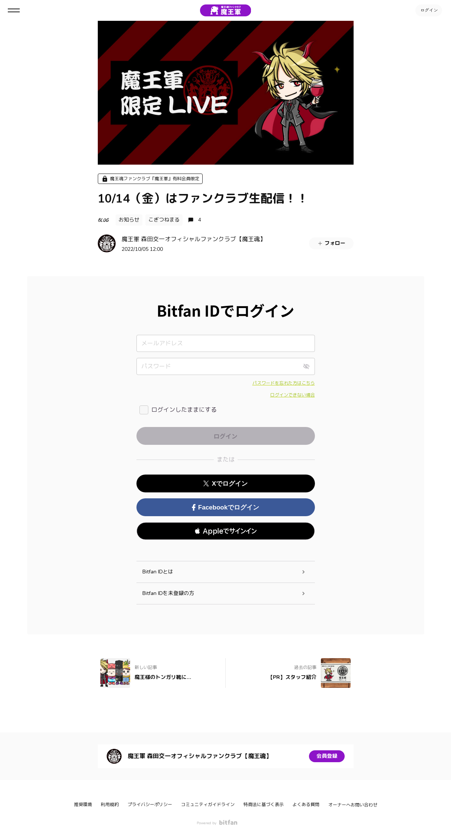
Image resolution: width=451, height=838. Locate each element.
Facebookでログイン (225, 507)
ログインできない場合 (292, 395)
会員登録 (326, 756)
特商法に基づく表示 (264, 805)
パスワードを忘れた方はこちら (283, 383)
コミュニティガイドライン (208, 805)
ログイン (429, 10)
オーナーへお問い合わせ (352, 805)
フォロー (331, 243)
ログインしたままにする (184, 410)
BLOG (103, 220)
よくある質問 (306, 805)
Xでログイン (225, 483)
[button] (225, 531)
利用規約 (110, 805)
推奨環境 (83, 805)
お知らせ (129, 219)
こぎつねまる (164, 219)
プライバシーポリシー (150, 805)
